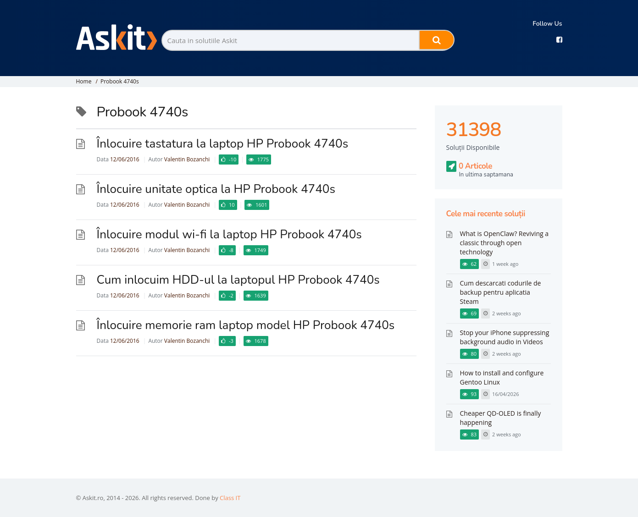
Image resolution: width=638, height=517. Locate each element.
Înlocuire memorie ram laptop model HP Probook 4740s (246, 325)
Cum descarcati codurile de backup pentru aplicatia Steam (500, 292)
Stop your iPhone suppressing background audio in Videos (504, 337)
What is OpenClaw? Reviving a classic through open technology (504, 242)
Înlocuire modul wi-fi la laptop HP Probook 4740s (229, 234)
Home (84, 81)
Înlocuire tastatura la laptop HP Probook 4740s (223, 144)
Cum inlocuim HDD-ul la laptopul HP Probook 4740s (238, 280)
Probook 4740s (119, 81)
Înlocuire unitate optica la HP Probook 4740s (216, 189)
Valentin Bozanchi (187, 159)
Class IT (230, 498)
